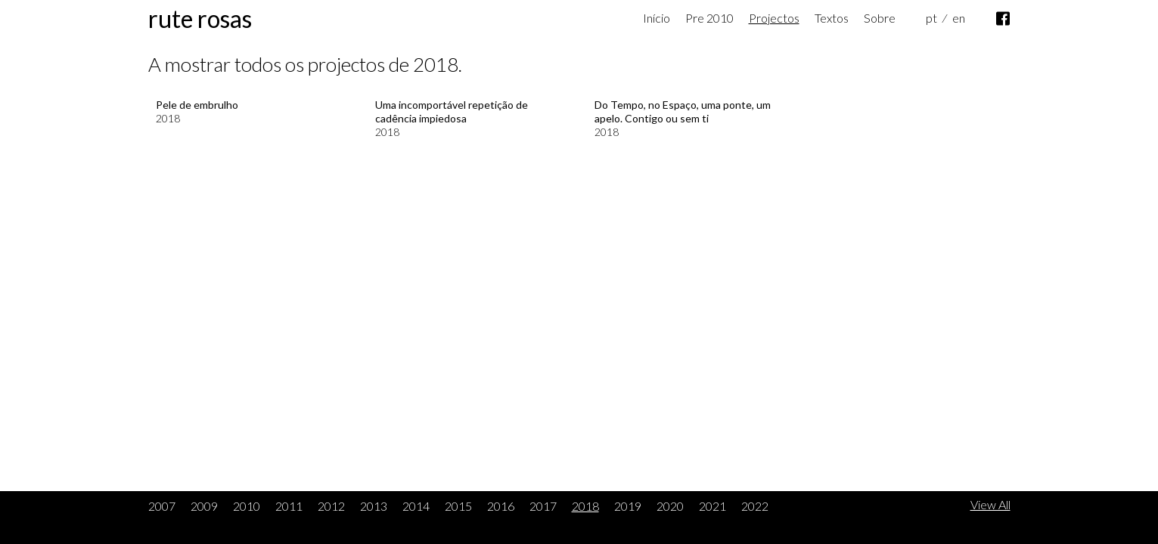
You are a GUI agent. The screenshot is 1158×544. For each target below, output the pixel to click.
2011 (289, 506)
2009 (204, 506)
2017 (543, 506)
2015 (458, 506)
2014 (416, 506)
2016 (500, 506)
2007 (161, 506)
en (958, 18)
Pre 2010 (709, 18)
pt (931, 18)
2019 (627, 506)
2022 (754, 506)
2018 (585, 506)
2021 (712, 506)
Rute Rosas (200, 18)
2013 (373, 506)
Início (656, 18)
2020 (670, 506)
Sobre (880, 18)
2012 (331, 506)
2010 (246, 506)
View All (990, 505)
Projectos (774, 18)
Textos (832, 18)
